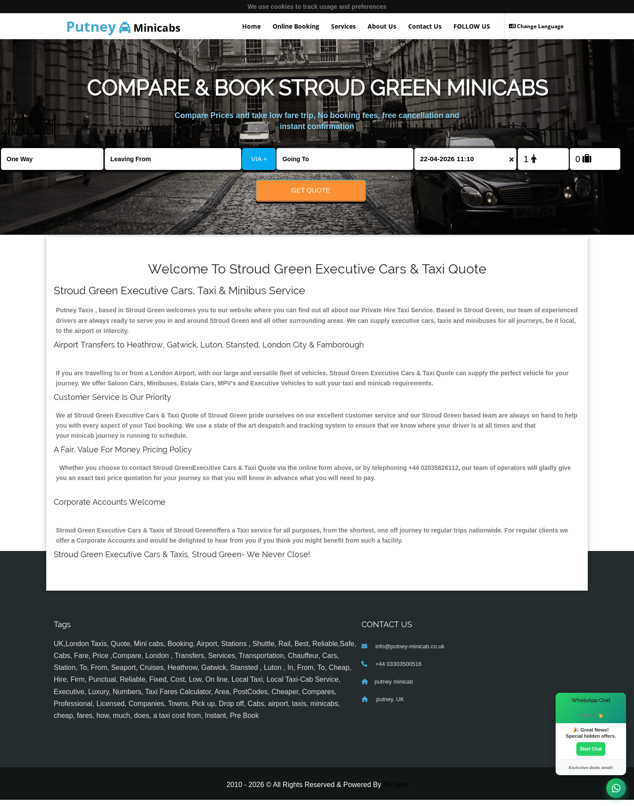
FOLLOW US (471, 26)
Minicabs (123, 26)
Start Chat (591, 748)
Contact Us (425, 26)
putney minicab (394, 687)
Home (251, 26)
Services (343, 26)
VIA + (259, 159)
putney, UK (389, 705)
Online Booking (296, 26)
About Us (382, 26)
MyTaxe (395, 790)
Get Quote (310, 190)
